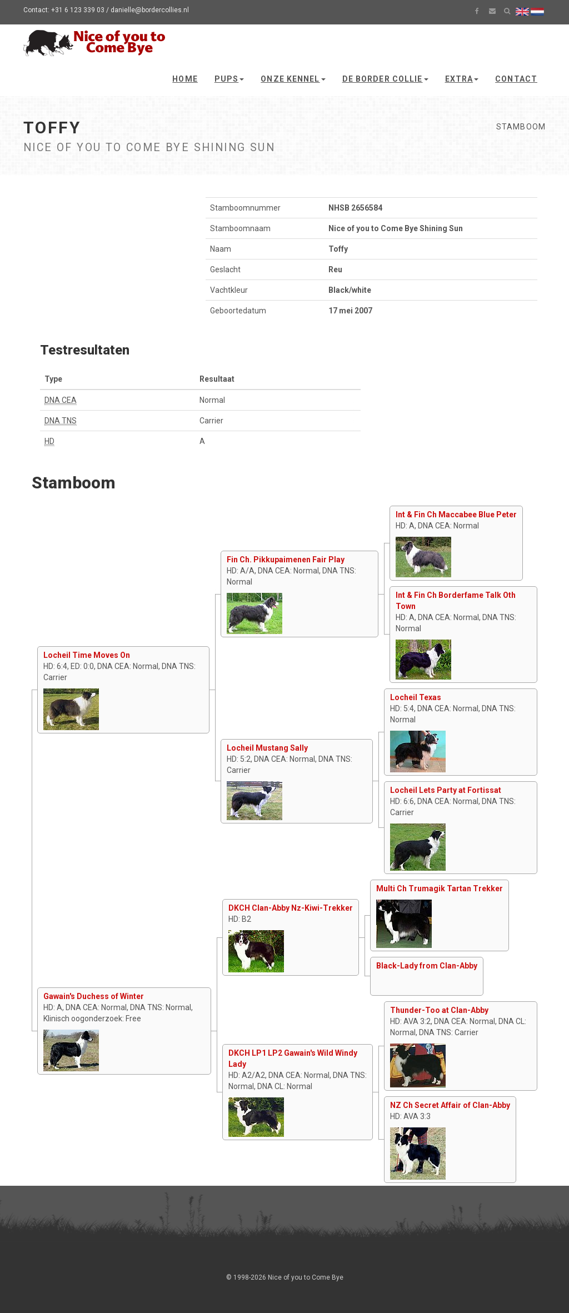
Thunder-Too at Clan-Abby (439, 1010)
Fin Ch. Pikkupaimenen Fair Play (286, 559)
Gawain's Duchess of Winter (93, 996)
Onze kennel (293, 78)
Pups (229, 78)
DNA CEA (60, 400)
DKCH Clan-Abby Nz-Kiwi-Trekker (290, 907)
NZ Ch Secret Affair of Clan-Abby (450, 1105)
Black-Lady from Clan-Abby (426, 965)
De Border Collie (385, 78)
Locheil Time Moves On (86, 655)
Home (184, 78)
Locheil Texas (415, 697)
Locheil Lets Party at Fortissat (445, 790)
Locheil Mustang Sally (267, 747)
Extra (462, 78)
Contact (516, 78)
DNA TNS (60, 420)
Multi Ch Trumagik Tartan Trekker (439, 888)
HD (49, 441)
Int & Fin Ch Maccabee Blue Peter (456, 514)
